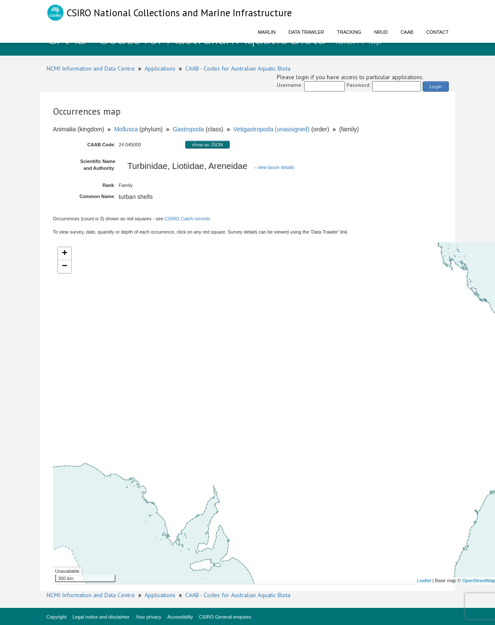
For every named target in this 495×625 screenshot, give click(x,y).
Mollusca (126, 129)
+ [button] (64, 253)
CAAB (406, 32)
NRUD (381, 32)
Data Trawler (306, 32)
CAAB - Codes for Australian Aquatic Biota (237, 68)
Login (436, 86)
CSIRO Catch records (187, 218)
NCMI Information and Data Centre (91, 68)
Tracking (349, 32)
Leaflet (424, 580)
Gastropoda (188, 129)
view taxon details (275, 167)
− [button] (64, 266)
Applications (160, 68)
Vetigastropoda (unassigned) (271, 129)
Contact (437, 32)
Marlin (267, 32)
